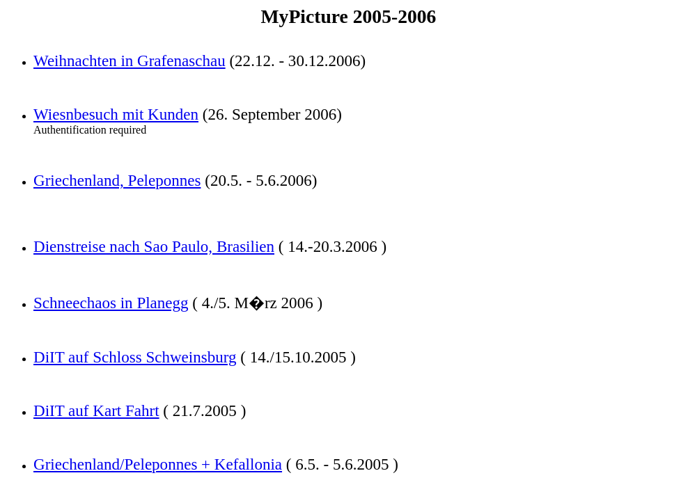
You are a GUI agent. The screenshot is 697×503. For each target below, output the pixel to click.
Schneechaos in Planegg (111, 303)
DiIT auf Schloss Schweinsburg (135, 357)
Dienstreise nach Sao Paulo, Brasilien (153, 246)
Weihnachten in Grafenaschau (129, 60)
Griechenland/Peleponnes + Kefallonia (157, 464)
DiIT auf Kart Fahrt (96, 410)
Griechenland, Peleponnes (117, 180)
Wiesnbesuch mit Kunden (115, 114)
